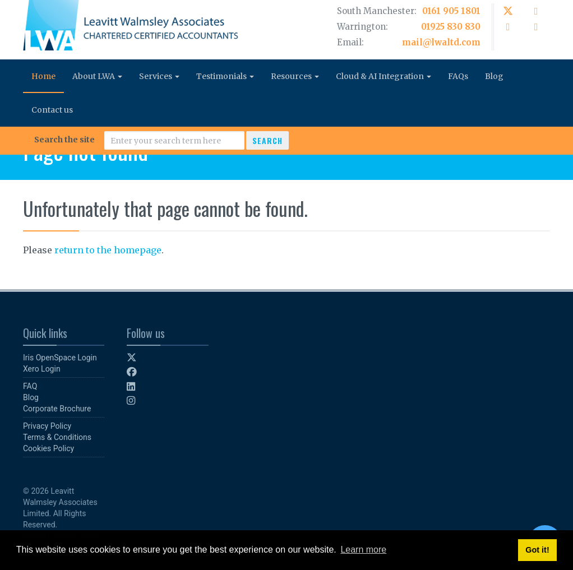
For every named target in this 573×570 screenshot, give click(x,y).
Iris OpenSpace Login (60, 357)
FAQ (30, 386)
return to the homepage (107, 250)
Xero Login (42, 368)
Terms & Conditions (57, 437)
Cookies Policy (48, 448)
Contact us (52, 110)
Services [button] (159, 76)
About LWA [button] (97, 76)
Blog (494, 76)
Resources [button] (295, 76)
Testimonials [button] (225, 76)
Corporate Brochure (57, 408)
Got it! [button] (537, 549)
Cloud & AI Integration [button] (383, 76)
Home (43, 76)
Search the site (64, 140)
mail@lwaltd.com (441, 42)
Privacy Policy (47, 425)
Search (267, 140)
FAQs (458, 76)
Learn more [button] (363, 549)
